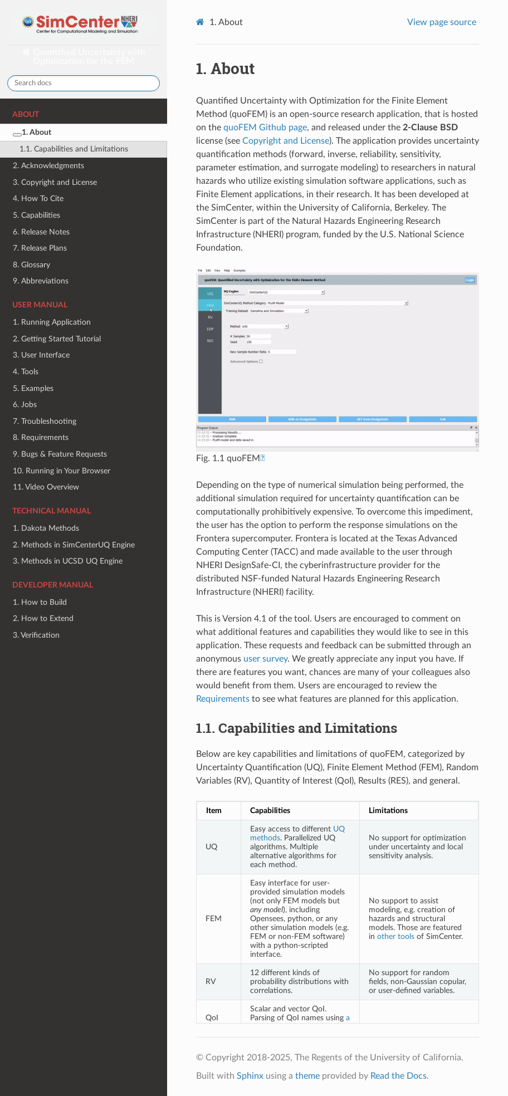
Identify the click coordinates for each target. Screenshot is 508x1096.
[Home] (201, 22)
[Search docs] (83, 83)
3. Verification (36, 635)
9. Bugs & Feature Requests (60, 454)
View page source (441, 22)
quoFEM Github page (265, 127)
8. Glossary (31, 265)
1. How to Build (40, 602)
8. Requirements (41, 437)
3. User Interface (41, 355)
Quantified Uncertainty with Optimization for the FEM (88, 57)
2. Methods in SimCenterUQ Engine (74, 545)
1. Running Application (52, 322)
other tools (395, 936)
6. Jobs (25, 404)
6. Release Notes (41, 232)
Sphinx (250, 1075)
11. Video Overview (46, 487)
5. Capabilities (36, 215)
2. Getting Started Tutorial (57, 339)
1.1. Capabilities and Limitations (73, 149)
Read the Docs (398, 1075)
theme (307, 1075)
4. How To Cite (38, 198)
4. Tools (25, 372)
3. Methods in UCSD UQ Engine (68, 561)
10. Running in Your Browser (61, 471)
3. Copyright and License (55, 182)
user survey (265, 658)
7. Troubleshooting (44, 421)
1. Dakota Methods (46, 528)
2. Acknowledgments (48, 166)
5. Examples (33, 388)
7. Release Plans (40, 248)
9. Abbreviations (41, 281)
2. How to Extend (43, 618)
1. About (32, 132)
